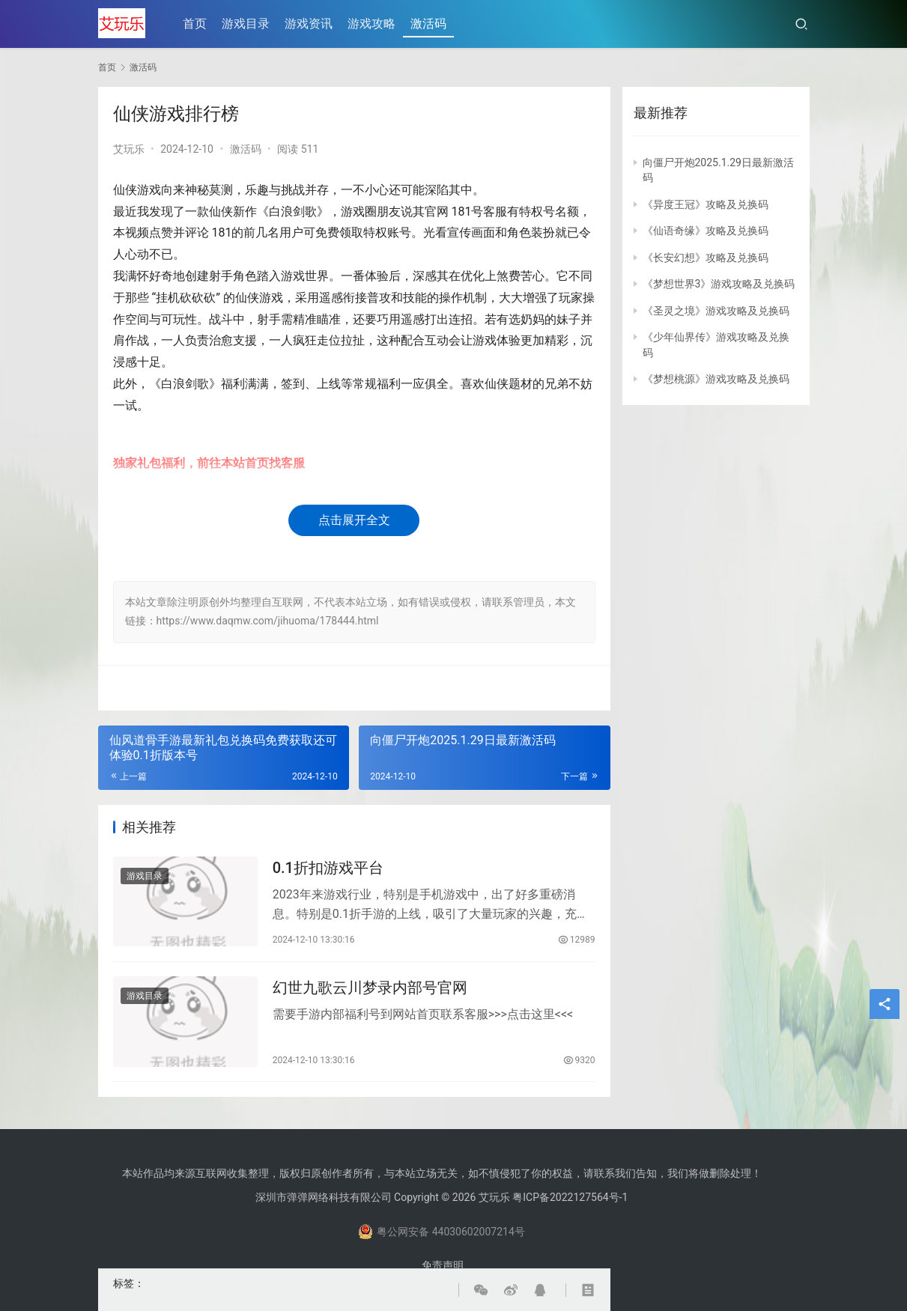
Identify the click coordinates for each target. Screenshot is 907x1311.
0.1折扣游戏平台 (328, 868)
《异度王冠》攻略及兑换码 (705, 204)
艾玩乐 (129, 149)
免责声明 (443, 1265)
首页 (195, 23)
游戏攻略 (372, 23)
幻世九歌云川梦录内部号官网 (370, 989)
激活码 (429, 23)
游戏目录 (246, 23)
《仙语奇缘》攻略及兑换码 (705, 231)
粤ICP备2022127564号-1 (570, 1197)
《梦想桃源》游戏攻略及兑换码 (716, 379)
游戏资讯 (309, 23)
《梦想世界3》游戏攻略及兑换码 (719, 284)
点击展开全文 (354, 520)
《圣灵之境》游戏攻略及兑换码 (716, 311)
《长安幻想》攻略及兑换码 (705, 258)
